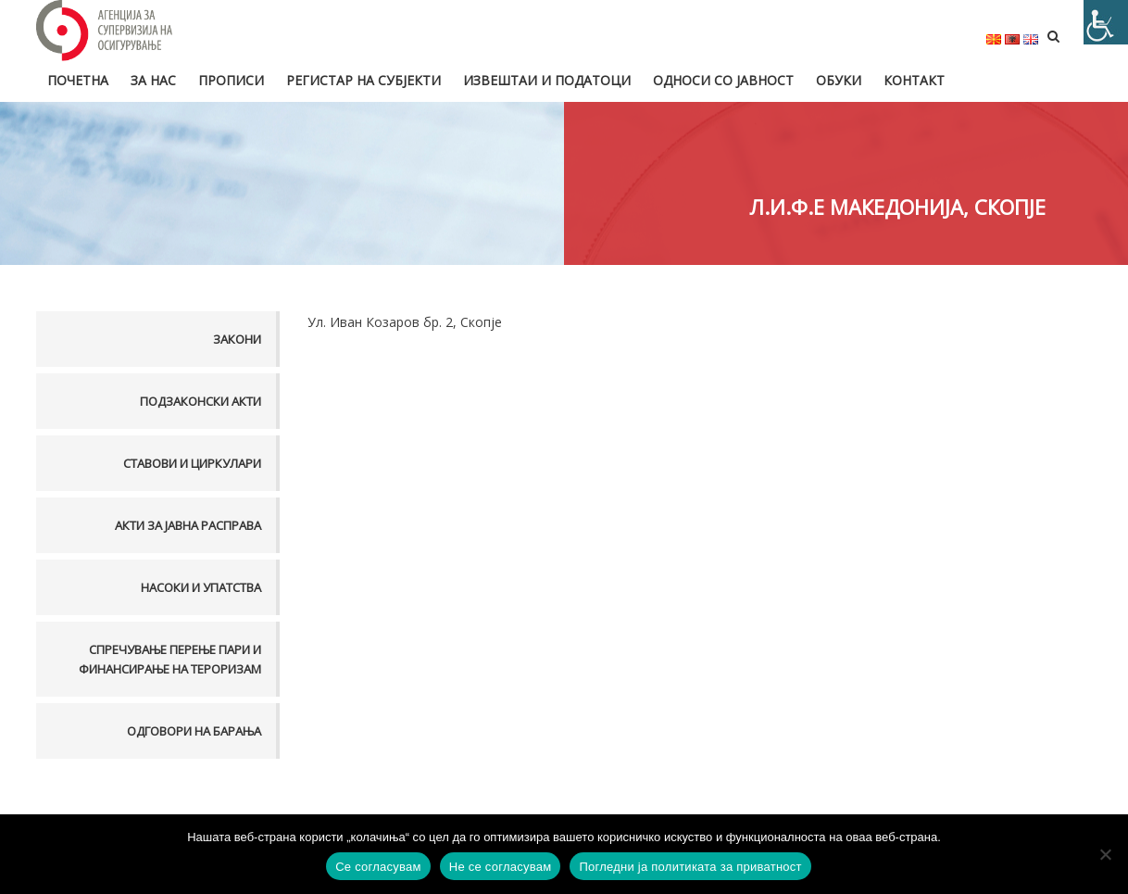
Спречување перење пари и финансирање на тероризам (170, 658)
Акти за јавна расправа (188, 525)
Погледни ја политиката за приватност (690, 867)
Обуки (838, 80)
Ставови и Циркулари (192, 463)
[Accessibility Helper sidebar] (1106, 22)
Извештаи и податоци (547, 80)
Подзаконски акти (200, 401)
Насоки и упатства (201, 587)
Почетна (77, 80)
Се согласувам (378, 867)
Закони (237, 339)
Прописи (231, 80)
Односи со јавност (723, 80)
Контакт (914, 80)
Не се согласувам (500, 867)
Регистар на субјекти (363, 80)
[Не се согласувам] (1105, 854)
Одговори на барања (194, 731)
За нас (153, 80)
